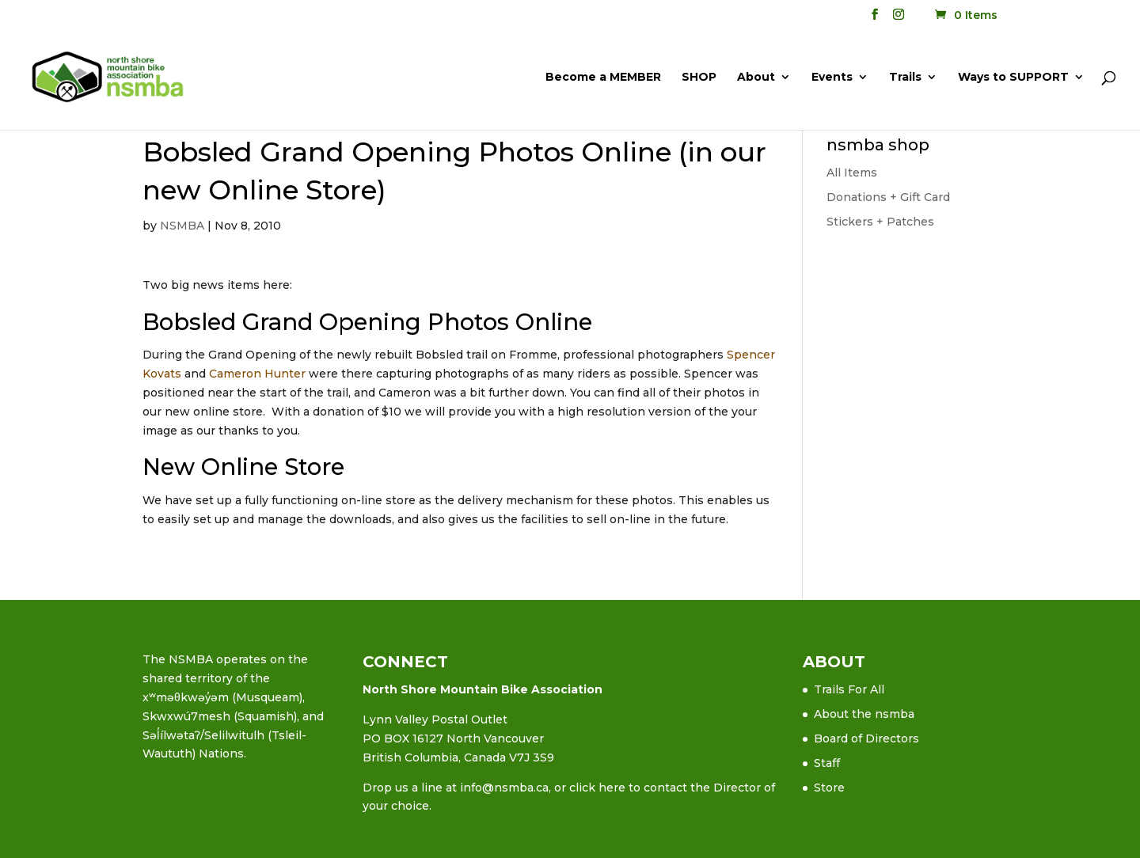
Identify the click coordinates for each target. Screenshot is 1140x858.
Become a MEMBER (603, 77)
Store (829, 787)
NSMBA (182, 225)
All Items (851, 172)
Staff (827, 763)
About (756, 77)
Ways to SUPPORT (1013, 77)
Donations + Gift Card (888, 197)
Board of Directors (866, 738)
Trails (905, 77)
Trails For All (849, 689)
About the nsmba (864, 714)
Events (832, 77)
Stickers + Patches (880, 221)
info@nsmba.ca (504, 787)
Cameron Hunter (257, 373)
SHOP (699, 77)
